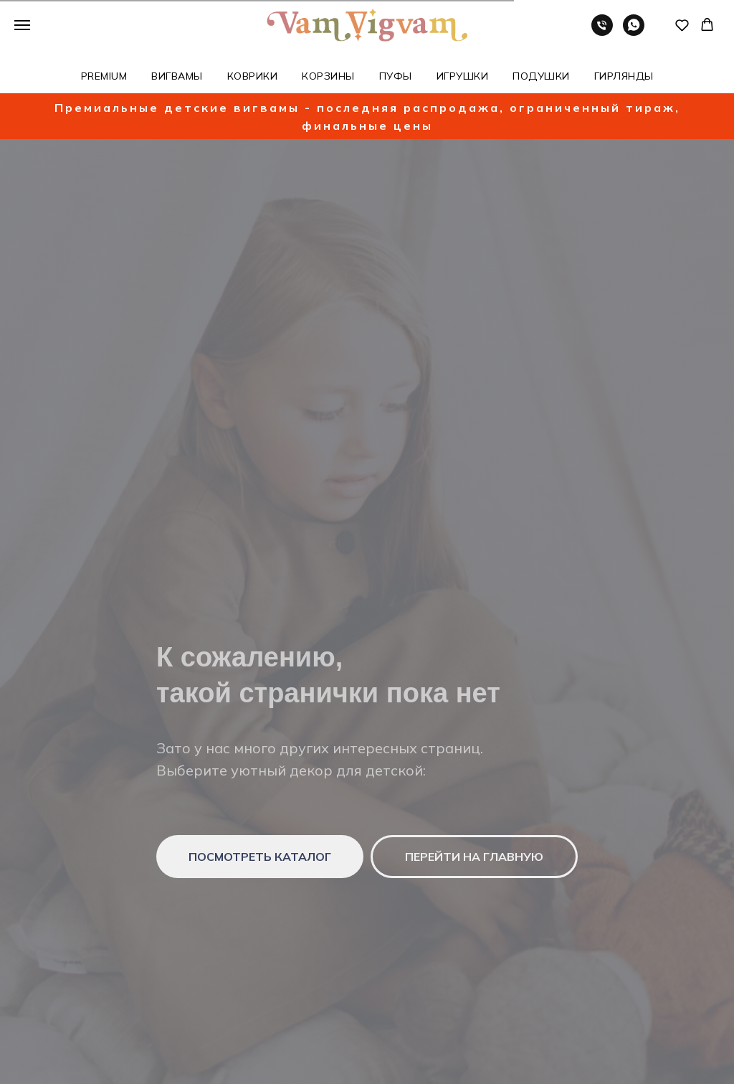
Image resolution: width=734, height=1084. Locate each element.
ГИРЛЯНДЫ (624, 76)
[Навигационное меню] (22, 25)
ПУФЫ (395, 76)
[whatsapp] (633, 32)
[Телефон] (602, 32)
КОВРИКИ (252, 76)
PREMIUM (104, 76)
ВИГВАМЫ (177, 76)
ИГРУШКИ (463, 76)
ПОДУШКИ (541, 76)
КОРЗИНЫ (328, 76)
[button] (682, 25)
